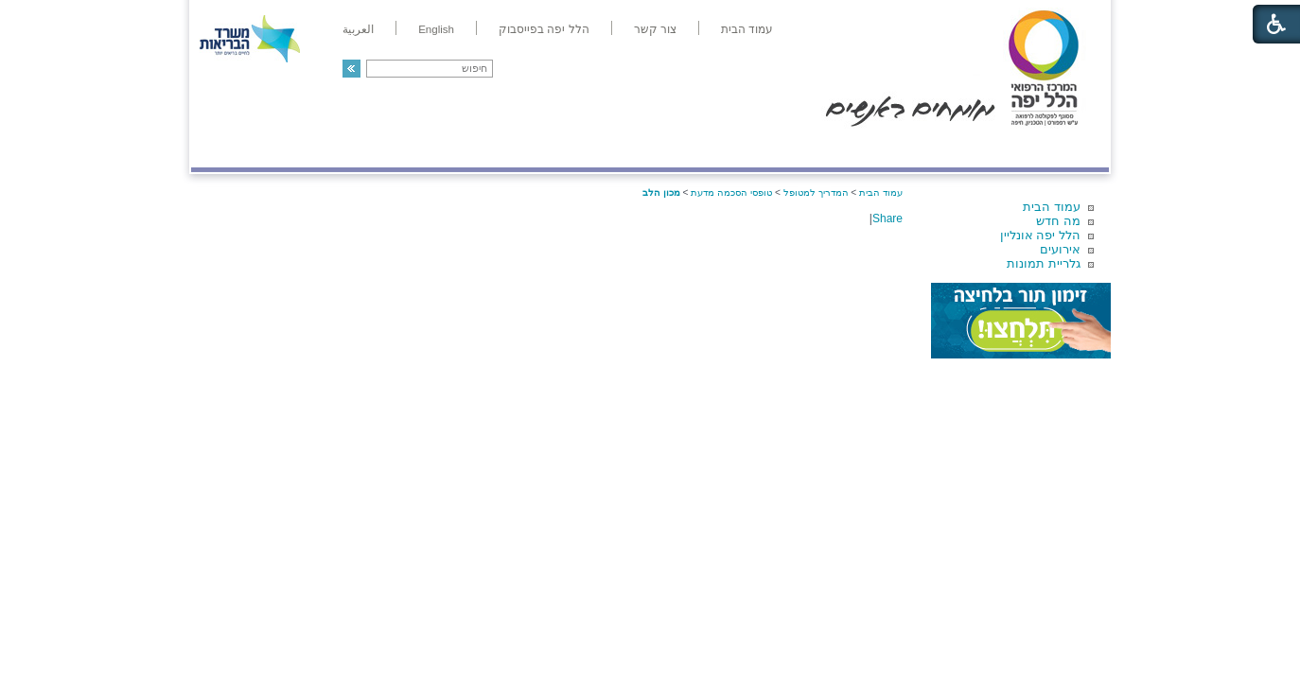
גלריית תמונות (1043, 263)
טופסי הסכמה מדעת (731, 192)
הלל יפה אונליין (1040, 235)
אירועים (1060, 249)
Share (887, 218)
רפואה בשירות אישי (444, 148)
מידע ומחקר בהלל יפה (586, 148)
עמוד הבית (1051, 207)
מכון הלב (661, 192)
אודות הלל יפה (824, 148)
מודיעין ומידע (1054, 148)
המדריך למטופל (715, 148)
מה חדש (1058, 221)
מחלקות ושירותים (940, 148)
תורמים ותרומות (315, 148)
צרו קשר (222, 148)
